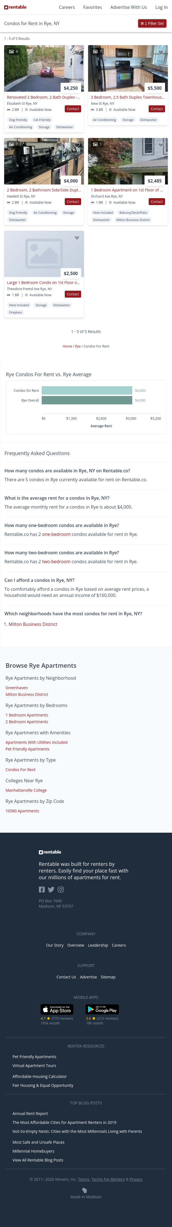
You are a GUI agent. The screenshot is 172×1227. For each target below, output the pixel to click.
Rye (78, 346)
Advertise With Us (128, 7)
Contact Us (66, 977)
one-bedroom (56, 534)
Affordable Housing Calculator (40, 1076)
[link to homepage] (86, 852)
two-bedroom (56, 561)
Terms (83, 1179)
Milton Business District (33, 624)
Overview (75, 945)
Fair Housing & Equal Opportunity (43, 1085)
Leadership (98, 945)
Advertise (88, 977)
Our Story (55, 945)
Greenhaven (17, 687)
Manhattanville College (26, 790)
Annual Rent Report (30, 1113)
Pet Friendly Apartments (27, 749)
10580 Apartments (22, 810)
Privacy (135, 1179)
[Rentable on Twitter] (53, 891)
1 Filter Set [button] (152, 23)
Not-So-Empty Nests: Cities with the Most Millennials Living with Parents (77, 1131)
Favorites (92, 7)
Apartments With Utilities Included (37, 742)
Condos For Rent (21, 769)
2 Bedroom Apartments (27, 721)
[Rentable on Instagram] (62, 891)
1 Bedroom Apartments (27, 715)
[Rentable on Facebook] (43, 891)
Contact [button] (73, 108)
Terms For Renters (108, 1179)
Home (68, 346)
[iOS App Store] (57, 1013)
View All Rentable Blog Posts (38, 1160)
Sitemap (108, 977)
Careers (67, 7)
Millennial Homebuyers (33, 1151)
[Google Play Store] (102, 1013)
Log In (161, 7)
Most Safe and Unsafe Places (38, 1142)
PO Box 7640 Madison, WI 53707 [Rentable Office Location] (56, 903)
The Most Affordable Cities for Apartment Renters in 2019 (64, 1122)
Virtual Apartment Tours (34, 1065)
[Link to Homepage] (15, 7)
